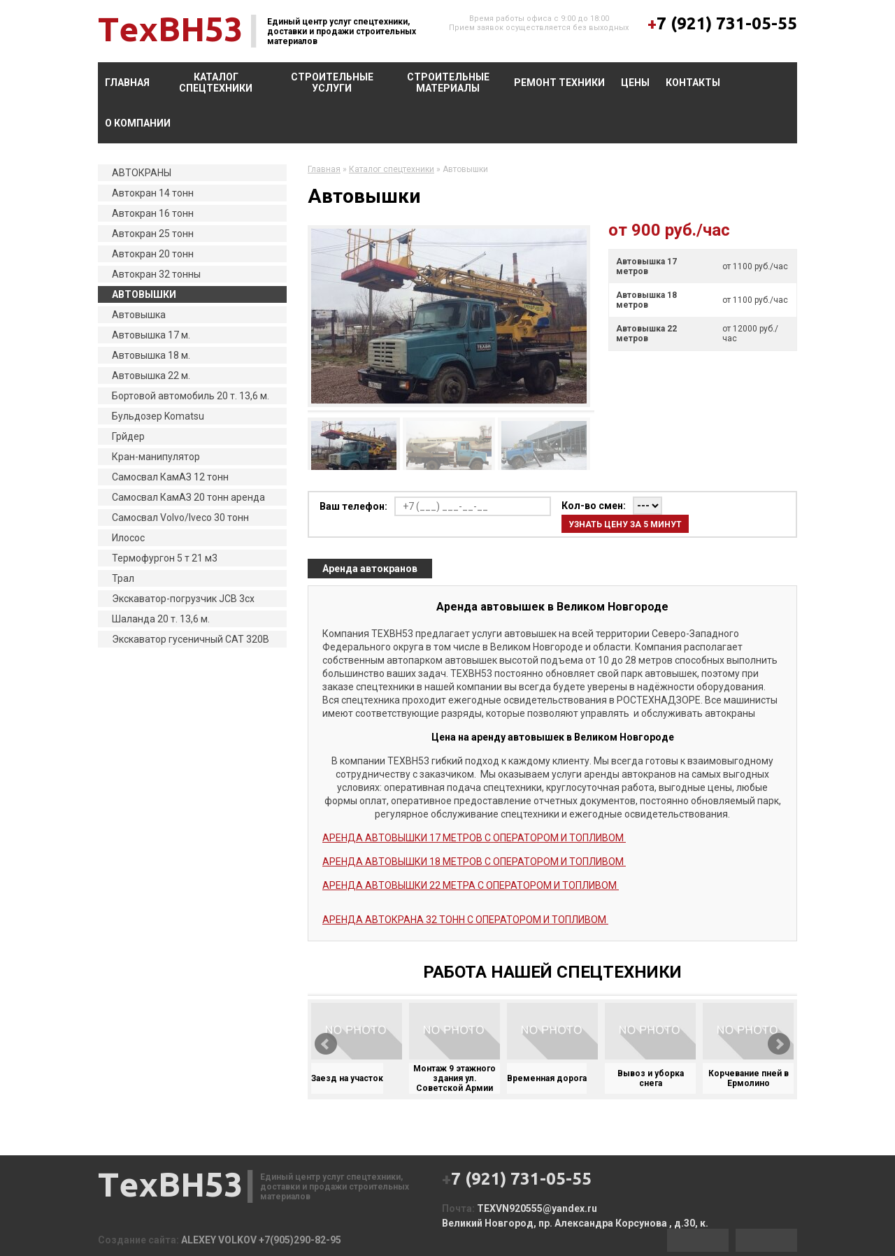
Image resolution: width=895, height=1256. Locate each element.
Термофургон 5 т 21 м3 (164, 558)
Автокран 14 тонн (153, 193)
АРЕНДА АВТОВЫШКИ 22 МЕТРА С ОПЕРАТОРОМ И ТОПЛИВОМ (470, 885)
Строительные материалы (448, 82)
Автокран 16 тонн (153, 213)
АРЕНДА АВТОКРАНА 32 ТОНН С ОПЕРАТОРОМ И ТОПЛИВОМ (465, 919)
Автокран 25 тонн (153, 233)
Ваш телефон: (353, 506)
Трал (123, 578)
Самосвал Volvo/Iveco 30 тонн (180, 517)
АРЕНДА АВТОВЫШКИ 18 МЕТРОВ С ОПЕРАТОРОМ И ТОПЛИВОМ (474, 861)
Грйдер (128, 436)
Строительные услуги (332, 82)
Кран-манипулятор (156, 456)
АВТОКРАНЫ (141, 172)
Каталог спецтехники (215, 82)
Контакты (693, 82)
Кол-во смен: (593, 505)
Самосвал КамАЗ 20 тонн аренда (188, 497)
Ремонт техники (559, 82)
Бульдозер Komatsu (158, 416)
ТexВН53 (170, 29)
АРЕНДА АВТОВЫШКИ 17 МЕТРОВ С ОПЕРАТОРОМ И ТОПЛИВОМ (474, 837)
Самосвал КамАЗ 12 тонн (170, 477)
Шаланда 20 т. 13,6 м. (161, 619)
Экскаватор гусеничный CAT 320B (190, 639)
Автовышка (139, 314)
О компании (138, 123)
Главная (127, 82)
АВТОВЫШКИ (144, 294)
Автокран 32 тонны (156, 274)
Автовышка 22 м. (151, 375)
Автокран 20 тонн (153, 253)
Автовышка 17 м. (151, 335)
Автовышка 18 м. (151, 355)
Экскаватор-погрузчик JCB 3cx (183, 598)
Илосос (128, 537)
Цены (635, 82)
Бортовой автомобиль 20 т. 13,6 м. (190, 395)
